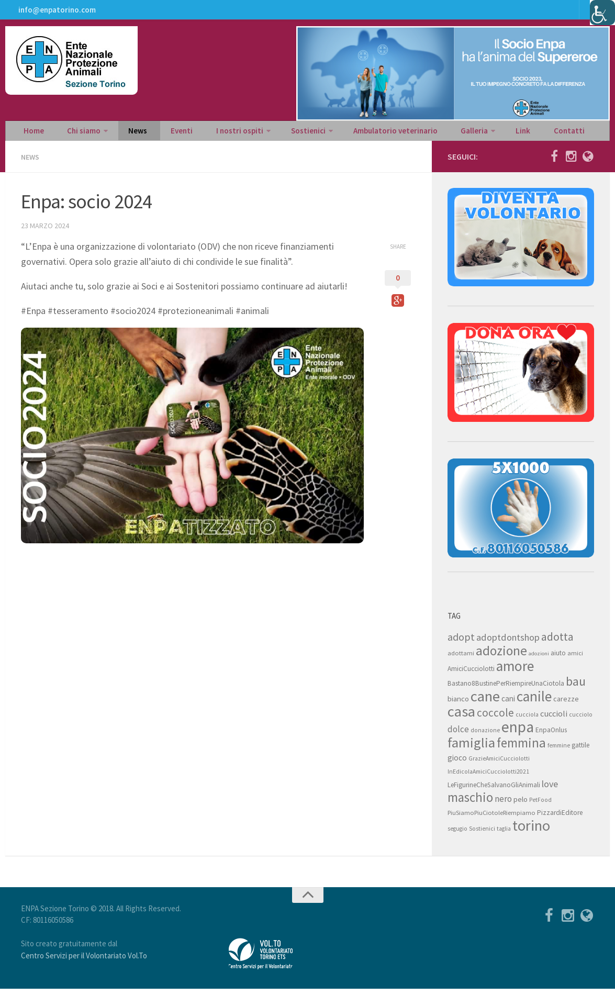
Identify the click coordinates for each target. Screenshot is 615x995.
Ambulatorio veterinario (357, 134)
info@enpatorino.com (55, 13)
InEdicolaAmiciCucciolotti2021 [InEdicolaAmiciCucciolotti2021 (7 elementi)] (488, 777)
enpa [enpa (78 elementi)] (517, 733)
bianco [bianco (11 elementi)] (458, 705)
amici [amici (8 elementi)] (575, 659)
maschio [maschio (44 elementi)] (470, 804)
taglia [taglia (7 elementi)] (504, 835)
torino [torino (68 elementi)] (531, 831)
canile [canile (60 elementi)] (534, 702)
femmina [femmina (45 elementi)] (521, 749)
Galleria (430, 134)
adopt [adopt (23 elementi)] (461, 643)
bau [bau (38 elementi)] (576, 688)
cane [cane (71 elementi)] (485, 702)
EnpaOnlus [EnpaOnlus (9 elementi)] (551, 736)
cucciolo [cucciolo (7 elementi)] (580, 720)
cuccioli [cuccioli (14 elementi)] (553, 719)
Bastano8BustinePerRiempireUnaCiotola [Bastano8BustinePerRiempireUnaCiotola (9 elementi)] (506, 689)
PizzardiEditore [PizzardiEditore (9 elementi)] (560, 818)
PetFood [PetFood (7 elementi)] (540, 806)
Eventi (159, 134)
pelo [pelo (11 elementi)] (520, 805)
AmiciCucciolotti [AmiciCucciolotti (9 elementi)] (471, 674)
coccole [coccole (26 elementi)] (495, 719)
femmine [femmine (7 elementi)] (558, 751)
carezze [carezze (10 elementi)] (566, 705)
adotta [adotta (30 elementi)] (557, 642)
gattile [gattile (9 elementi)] (580, 751)
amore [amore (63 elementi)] (515, 672)
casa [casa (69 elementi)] (461, 717)
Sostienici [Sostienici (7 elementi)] (482, 835)
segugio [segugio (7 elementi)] (457, 835)
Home (31, 134)
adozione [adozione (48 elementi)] (501, 657)
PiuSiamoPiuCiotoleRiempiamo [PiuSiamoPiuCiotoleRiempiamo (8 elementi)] (491, 819)
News (123, 134)
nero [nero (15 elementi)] (503, 805)
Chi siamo (74, 134)
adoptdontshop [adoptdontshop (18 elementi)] (508, 644)
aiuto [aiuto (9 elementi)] (558, 659)
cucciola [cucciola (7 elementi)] (527, 720)
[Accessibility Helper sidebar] (602, 12)
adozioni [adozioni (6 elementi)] (539, 659)
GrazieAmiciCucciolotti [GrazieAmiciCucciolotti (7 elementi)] (499, 764)
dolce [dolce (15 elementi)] (458, 735)
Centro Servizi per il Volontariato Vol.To (84, 962)
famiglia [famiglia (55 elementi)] (471, 748)
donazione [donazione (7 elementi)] (485, 736)
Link (473, 134)
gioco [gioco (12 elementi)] (457, 764)
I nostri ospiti (210, 134)
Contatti (511, 134)
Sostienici (274, 134)
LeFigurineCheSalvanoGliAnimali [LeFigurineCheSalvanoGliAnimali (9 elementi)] (494, 791)
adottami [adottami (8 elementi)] (461, 659)
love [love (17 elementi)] (550, 790)
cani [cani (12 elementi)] (508, 705)
